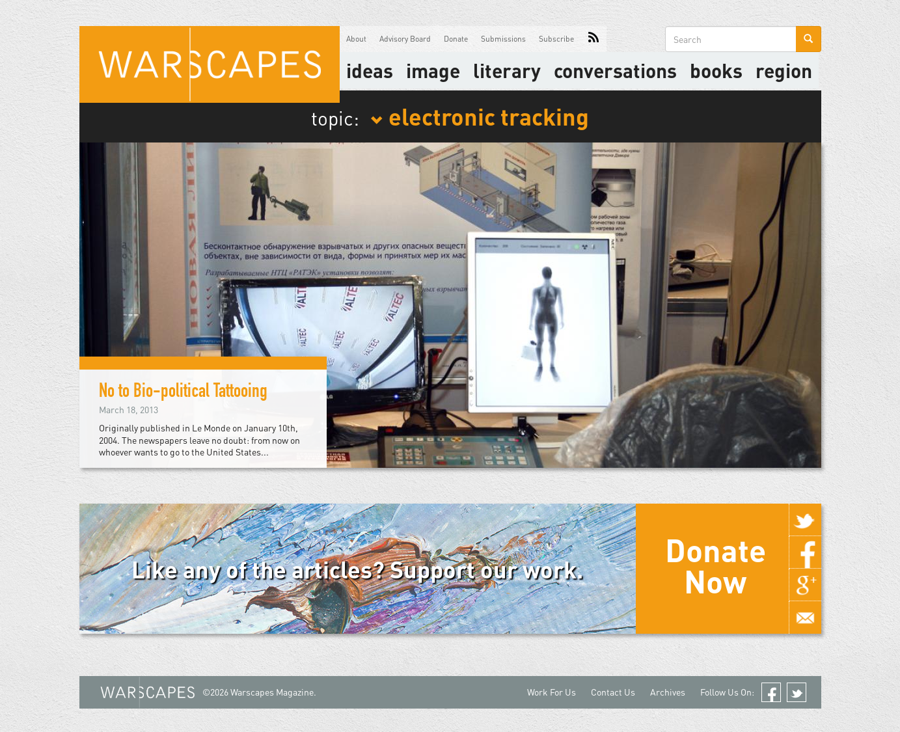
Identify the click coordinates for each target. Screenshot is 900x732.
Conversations (615, 70)
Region (784, 70)
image (433, 70)
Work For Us (551, 692)
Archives (667, 692)
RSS (593, 39)
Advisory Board (405, 39)
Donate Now (715, 565)
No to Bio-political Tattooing (183, 393)
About (356, 39)
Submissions (503, 39)
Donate (456, 39)
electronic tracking (479, 116)
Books (716, 70)
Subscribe (556, 39)
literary (507, 70)
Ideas (369, 70)
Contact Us (613, 692)
